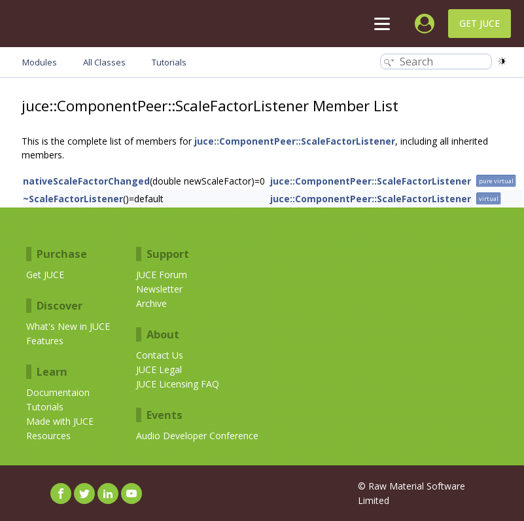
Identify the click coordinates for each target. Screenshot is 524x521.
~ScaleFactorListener (73, 198)
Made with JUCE (60, 421)
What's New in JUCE (68, 326)
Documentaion (58, 392)
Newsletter (159, 289)
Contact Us (159, 355)
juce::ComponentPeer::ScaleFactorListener (294, 141)
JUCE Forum (161, 274)
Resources (48, 435)
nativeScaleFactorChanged (86, 181)
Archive (151, 303)
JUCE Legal (159, 369)
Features (44, 340)
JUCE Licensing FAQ (177, 384)
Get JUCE (479, 23)
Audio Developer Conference (197, 435)
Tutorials (44, 407)
